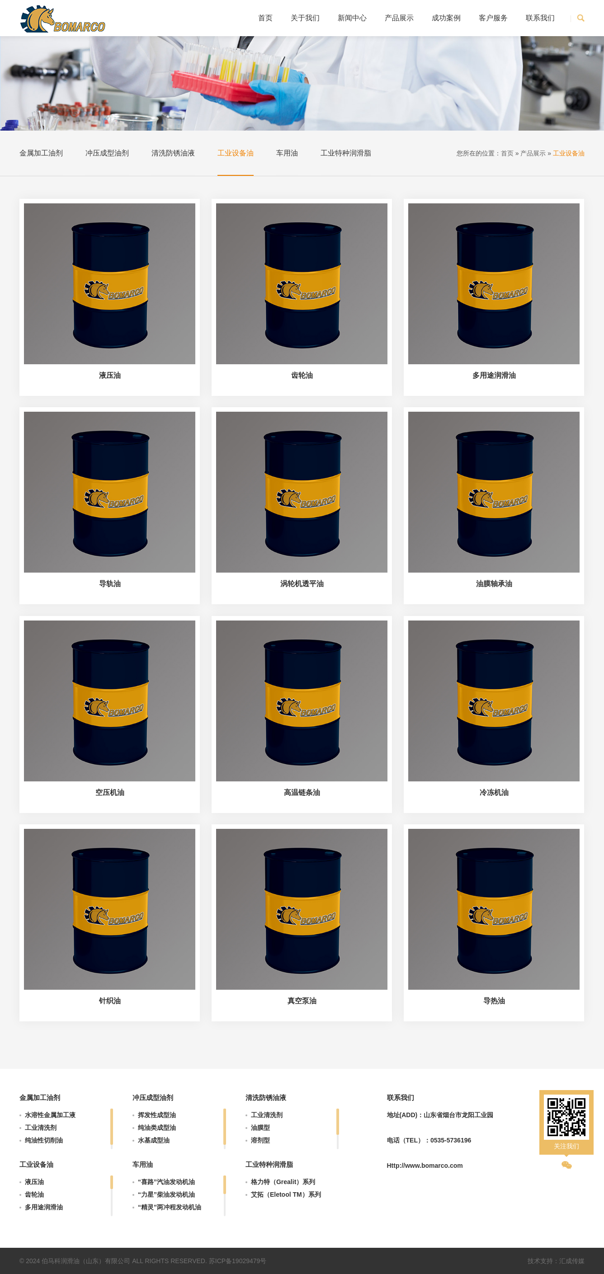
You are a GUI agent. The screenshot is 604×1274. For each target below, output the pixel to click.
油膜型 (260, 1127)
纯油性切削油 (44, 1140)
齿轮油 (34, 1194)
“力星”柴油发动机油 (166, 1194)
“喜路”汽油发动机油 (166, 1181)
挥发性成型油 (157, 1115)
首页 (265, 18)
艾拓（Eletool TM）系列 (286, 1194)
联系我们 (540, 18)
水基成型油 (154, 1140)
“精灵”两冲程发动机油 (169, 1207)
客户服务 (493, 18)
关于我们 (305, 18)
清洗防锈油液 (173, 153)
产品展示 (399, 18)
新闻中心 (352, 18)
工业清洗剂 (41, 1127)
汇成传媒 (572, 1261)
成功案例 (446, 18)
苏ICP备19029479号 (238, 1261)
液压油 (34, 1181)
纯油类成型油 (157, 1127)
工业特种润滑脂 (346, 153)
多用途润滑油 (44, 1207)
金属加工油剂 (41, 153)
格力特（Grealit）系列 (283, 1181)
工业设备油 (235, 153)
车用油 (287, 153)
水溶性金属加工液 (50, 1115)
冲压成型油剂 (107, 153)
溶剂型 (260, 1140)
